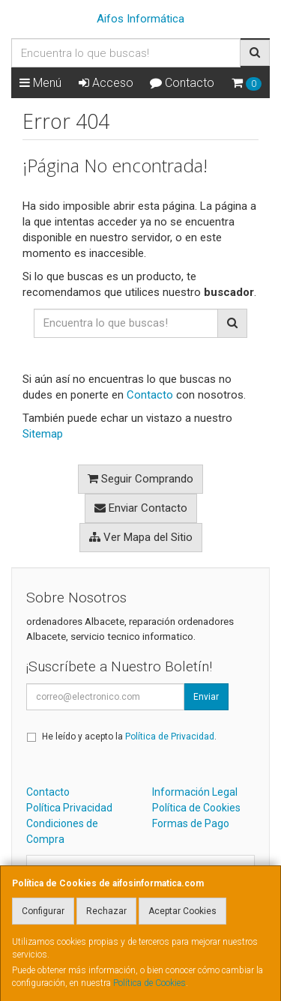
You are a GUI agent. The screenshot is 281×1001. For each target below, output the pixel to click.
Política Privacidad (69, 808)
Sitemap (42, 434)
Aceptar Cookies (182, 911)
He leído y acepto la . (129, 736)
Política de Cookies (149, 983)
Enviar (206, 697)
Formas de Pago (190, 823)
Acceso (106, 83)
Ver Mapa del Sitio (141, 537)
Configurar (43, 911)
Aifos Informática (140, 18)
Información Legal (195, 792)
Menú (40, 83)
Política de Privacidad (169, 736)
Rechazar (106, 911)
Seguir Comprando (140, 479)
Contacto (182, 83)
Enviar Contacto (140, 508)
